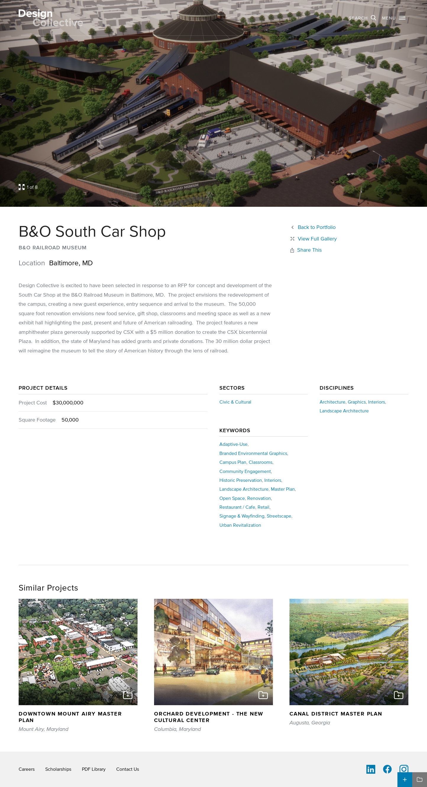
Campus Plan (232, 462)
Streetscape (279, 515)
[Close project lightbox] (313, 239)
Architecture (332, 401)
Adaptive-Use (233, 444)
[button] (393, 17)
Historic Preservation (240, 480)
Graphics (357, 401)
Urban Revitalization (240, 525)
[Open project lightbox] (163, 187)
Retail (263, 507)
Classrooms (260, 462)
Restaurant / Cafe (237, 507)
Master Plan (283, 489)
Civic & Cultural (235, 401)
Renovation (259, 498)
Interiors (376, 401)
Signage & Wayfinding (241, 515)
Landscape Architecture (344, 410)
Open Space (232, 498)
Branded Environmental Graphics (253, 453)
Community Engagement (245, 471)
